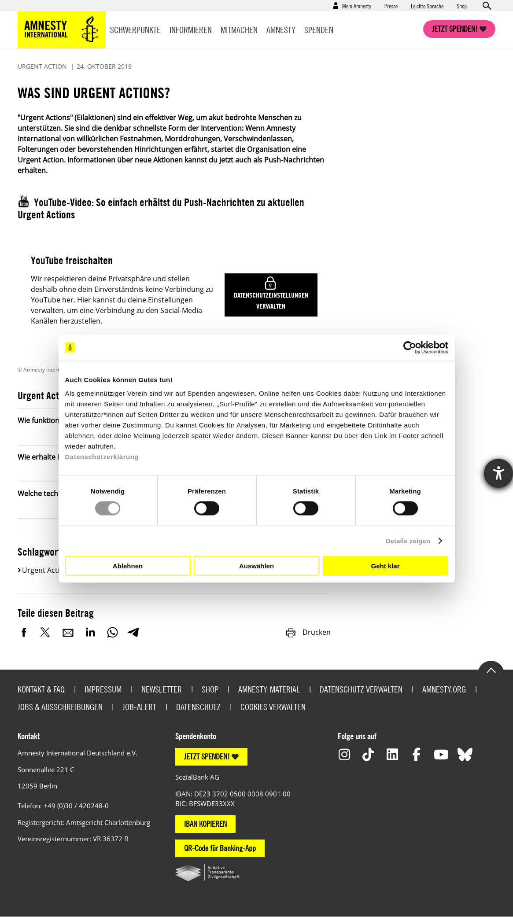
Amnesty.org (444, 689)
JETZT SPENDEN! (207, 756)
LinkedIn (90, 632)
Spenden (318, 29)
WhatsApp (112, 632)
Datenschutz (198, 706)
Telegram (133, 632)
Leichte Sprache (427, 6)
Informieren (191, 29)
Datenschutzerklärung (102, 456)
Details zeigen (408, 540)
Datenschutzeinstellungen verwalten (271, 300)
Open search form (486, 5)
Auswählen (256, 565)
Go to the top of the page (491, 669)
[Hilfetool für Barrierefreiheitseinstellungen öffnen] (498, 473)
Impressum (103, 689)
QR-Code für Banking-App (220, 848)
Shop (462, 6)
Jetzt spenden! (455, 28)
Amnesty (280, 29)
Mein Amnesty (356, 6)
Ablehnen (128, 565)
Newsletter (161, 689)
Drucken (308, 632)
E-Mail (68, 632)
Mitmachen (239, 29)
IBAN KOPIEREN (205, 824)
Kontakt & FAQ (41, 689)
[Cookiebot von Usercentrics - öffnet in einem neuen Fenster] (409, 347)
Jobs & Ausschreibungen (60, 706)
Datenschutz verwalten (361, 689)
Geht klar (385, 565)
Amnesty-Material (269, 689)
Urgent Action (45, 570)
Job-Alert (139, 706)
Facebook (24, 632)
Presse (391, 6)
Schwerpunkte (135, 29)
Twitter (46, 632)
